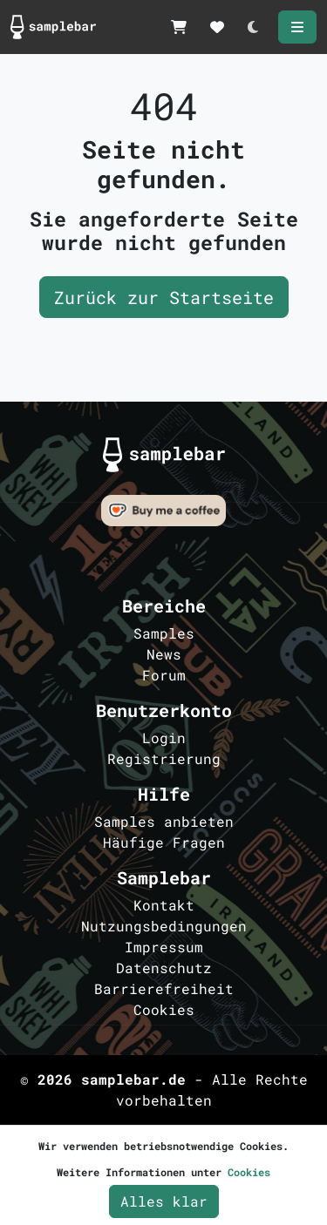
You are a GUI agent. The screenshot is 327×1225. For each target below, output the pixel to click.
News (163, 654)
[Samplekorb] (179, 27)
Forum (164, 675)
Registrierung (164, 758)
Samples (163, 633)
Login (164, 737)
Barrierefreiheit (164, 988)
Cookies (163, 1009)
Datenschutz (164, 967)
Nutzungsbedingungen (164, 926)
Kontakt (163, 905)
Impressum (164, 946)
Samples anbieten (164, 821)
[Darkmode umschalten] (253, 27)
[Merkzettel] (217, 27)
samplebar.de (133, 1079)
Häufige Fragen (164, 842)
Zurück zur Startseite (164, 297)
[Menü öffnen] (297, 27)
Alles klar (164, 1201)
